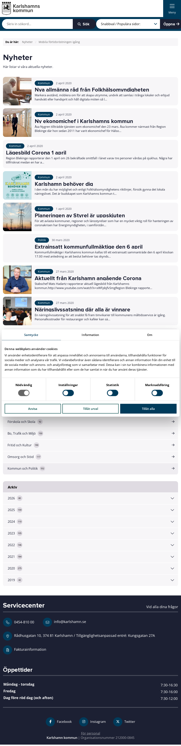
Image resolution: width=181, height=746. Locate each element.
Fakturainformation (30, 650)
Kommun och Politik (26, 469)
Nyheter (27, 42)
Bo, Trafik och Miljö (25, 434)
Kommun (44, 83)
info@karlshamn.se (64, 623)
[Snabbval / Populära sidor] (124, 24)
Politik (42, 241)
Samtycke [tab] (31, 335)
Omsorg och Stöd (24, 458)
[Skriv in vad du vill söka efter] (34, 24)
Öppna (168, 24)
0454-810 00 (24, 623)
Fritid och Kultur (23, 446)
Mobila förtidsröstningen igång (59, 42)
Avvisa (32, 408)
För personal (90, 734)
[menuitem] (172, 8)
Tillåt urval (90, 408)
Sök (76, 24)
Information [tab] (90, 335)
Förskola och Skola (25, 423)
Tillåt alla (148, 408)
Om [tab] (149, 335)
